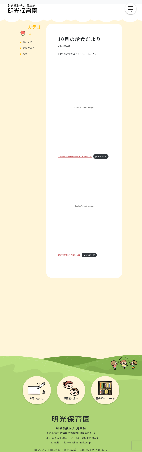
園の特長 (55, 449)
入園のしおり (87, 449)
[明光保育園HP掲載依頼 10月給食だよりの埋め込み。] (84, 107)
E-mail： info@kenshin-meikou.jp (71, 442)
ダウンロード (101, 156)
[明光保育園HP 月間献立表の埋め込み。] (84, 206)
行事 (25, 54)
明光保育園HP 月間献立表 (69, 255)
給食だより (29, 48)
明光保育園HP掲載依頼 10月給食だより (75, 156)
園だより (27, 42)
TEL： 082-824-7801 (56, 437)
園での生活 (70, 449)
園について (40, 449)
